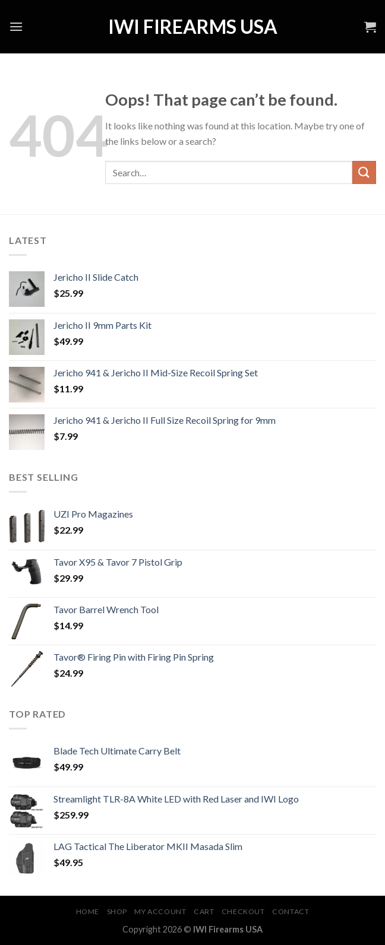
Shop (117, 911)
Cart (204, 911)
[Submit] (364, 172)
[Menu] (16, 26)
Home (87, 911)
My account (160, 911)
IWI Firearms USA (192, 26)
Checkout (243, 911)
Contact (290, 911)
